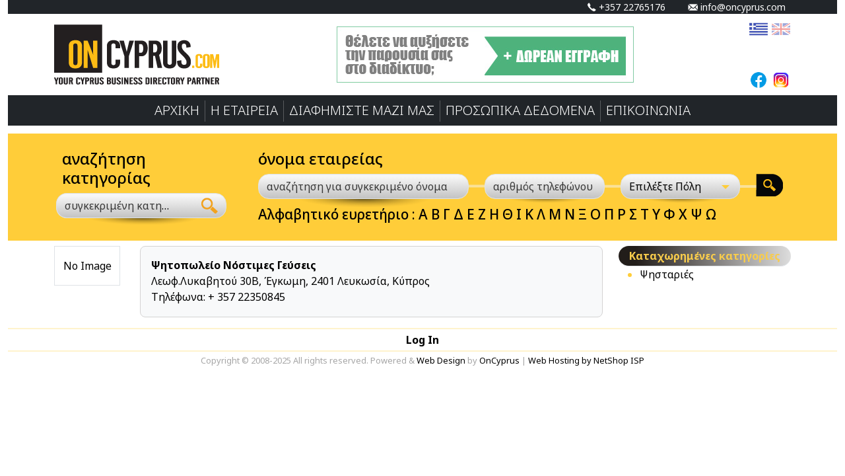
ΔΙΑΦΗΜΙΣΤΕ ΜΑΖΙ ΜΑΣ (361, 110)
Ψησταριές (667, 274)
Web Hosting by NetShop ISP (586, 360)
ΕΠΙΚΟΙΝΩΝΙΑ (648, 110)
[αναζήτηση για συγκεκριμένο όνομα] (363, 186)
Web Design (441, 360)
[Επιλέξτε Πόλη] (681, 186)
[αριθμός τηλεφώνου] (545, 186)
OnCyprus (499, 360)
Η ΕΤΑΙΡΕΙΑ (244, 110)
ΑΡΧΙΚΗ (176, 110)
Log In (422, 340)
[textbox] (117, 206)
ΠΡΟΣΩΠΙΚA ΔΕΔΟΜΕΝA (520, 110)
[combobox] (124, 205)
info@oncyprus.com (737, 7)
